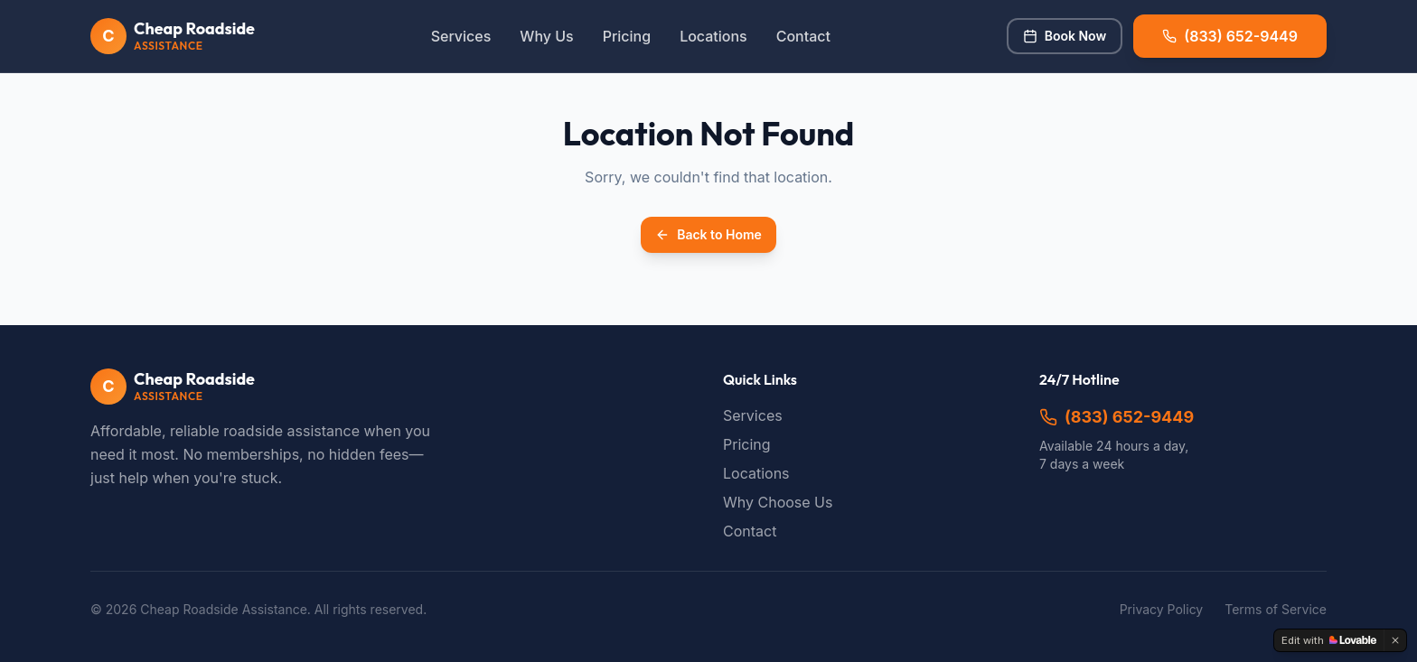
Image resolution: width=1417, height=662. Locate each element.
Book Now (1064, 35)
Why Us (546, 36)
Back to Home (708, 234)
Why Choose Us (777, 502)
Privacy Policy (1162, 609)
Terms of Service (1276, 609)
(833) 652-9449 (1116, 416)
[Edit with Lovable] (1329, 640)
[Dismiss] (1395, 640)
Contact (803, 36)
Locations (713, 36)
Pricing (627, 36)
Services (461, 36)
